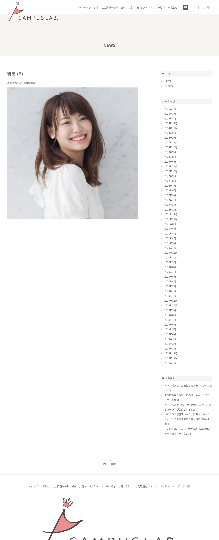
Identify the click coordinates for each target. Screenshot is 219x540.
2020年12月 (170, 248)
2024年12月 (170, 123)
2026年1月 (170, 113)
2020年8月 (170, 267)
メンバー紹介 (158, 7)
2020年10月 (170, 257)
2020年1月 (170, 291)
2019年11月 (170, 300)
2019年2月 (170, 343)
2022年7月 (170, 185)
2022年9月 (170, 176)
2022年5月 (170, 195)
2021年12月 (170, 214)
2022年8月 (170, 180)
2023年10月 (170, 147)
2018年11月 (170, 358)
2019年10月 (170, 305)
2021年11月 (170, 219)
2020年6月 (170, 276)
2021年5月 (170, 233)
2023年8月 (170, 156)
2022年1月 (170, 209)
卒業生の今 (174, 7)
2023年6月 (170, 161)
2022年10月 (170, 171)
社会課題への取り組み (113, 7)
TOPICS (168, 86)
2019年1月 (170, 348)
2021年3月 (170, 243)
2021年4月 (170, 238)
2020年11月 (170, 252)
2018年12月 (170, 353)
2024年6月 (170, 133)
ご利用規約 (141, 486)
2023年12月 (170, 142)
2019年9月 (170, 310)
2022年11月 (170, 166)
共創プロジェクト (137, 7)
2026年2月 (170, 109)
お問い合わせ (125, 486)
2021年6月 (170, 228)
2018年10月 (170, 363)
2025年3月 (170, 118)
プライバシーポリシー (162, 486)
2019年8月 (170, 315)
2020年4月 (170, 281)
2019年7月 (170, 319)
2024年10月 (170, 128)
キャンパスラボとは (87, 7)
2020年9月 (170, 262)
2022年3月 (170, 204)
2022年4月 (170, 200)
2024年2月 (170, 137)
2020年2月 (170, 286)
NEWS (167, 81)
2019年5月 (170, 329)
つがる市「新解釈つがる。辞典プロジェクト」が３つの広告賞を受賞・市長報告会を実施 (187, 418)
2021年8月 (170, 224)
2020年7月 (170, 272)
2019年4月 (170, 334)
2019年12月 (170, 295)
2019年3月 (170, 339)
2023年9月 (170, 152)
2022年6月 (170, 190)
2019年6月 (170, 324)
